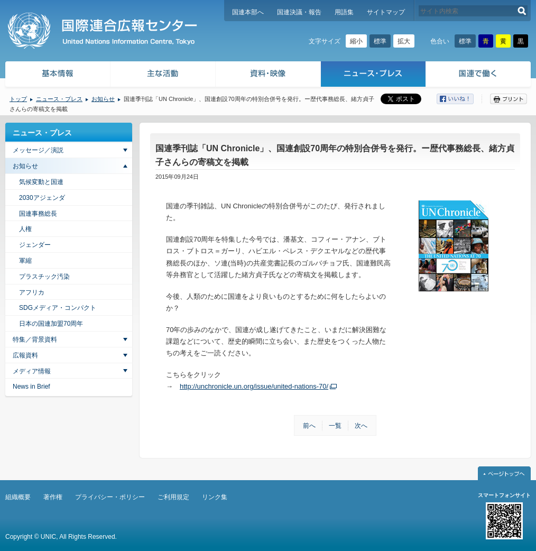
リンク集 (214, 497)
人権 (25, 229)
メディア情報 (32, 371)
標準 (380, 41)
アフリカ (31, 292)
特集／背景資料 (35, 339)
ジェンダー (35, 245)
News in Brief (31, 386)
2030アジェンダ (42, 197)
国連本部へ (248, 12)
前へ (309, 425)
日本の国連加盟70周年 (51, 323)
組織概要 (18, 497)
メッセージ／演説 (38, 150)
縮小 (356, 41)
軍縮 (25, 260)
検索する (522, 10)
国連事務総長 (38, 213)
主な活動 (163, 75)
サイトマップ (386, 12)
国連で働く (479, 75)
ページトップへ (504, 473)
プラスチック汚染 (44, 276)
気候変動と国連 (41, 182)
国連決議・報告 (299, 12)
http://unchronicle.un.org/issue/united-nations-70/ (254, 386)
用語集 (344, 12)
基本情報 (57, 75)
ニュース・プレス (373, 75)
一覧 (335, 425)
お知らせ (103, 99)
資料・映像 (268, 75)
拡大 (404, 41)
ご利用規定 (173, 497)
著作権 (52, 497)
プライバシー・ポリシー (110, 497)
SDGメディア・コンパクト (57, 307)
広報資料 (25, 355)
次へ (361, 425)
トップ (18, 99)
